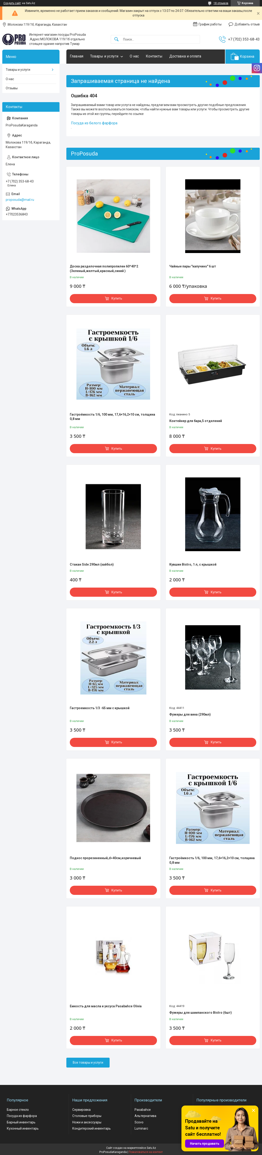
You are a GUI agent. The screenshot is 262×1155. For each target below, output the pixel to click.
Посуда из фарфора (22, 1116)
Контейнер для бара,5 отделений (195, 421)
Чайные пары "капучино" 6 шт (192, 266)
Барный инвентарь (21, 1122)
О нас (134, 56)
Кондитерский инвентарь (91, 1128)
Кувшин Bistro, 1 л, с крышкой (192, 564)
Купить (116, 298)
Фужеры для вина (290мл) (190, 714)
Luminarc (141, 1128)
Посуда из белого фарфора (94, 123)
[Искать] (116, 39)
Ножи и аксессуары (86, 1122)
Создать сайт (12, 3)
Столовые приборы (86, 1116)
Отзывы (12, 88)
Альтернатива (145, 1116)
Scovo (139, 1122)
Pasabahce (143, 1109)
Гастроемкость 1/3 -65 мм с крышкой (100, 708)
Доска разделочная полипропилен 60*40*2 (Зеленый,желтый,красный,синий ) (104, 268)
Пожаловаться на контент (146, 1152)
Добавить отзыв (247, 24)
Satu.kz (151, 1148)
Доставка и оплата (185, 56)
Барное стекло (18, 1109)
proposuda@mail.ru (20, 200)
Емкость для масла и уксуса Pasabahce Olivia (106, 1006)
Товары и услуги (104, 56)
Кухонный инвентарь (23, 1128)
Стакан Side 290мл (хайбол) (92, 564)
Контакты (154, 56)
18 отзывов (220, 3)
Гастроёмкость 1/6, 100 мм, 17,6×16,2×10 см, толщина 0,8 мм (112, 417)
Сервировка (81, 1109)
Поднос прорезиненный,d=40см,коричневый (105, 858)
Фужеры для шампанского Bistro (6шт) (200, 1012)
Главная (76, 56)
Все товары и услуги (88, 1062)
